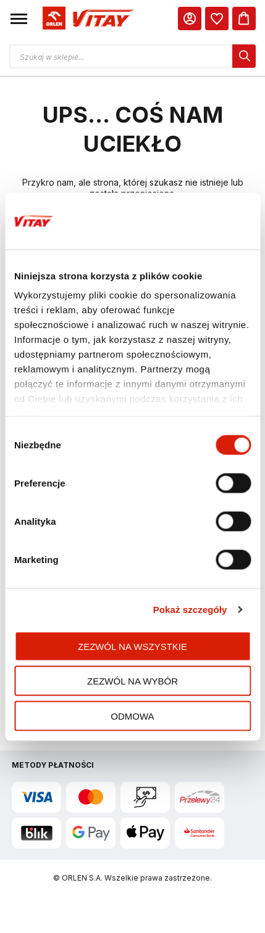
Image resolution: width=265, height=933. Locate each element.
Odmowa (132, 715)
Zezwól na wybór (132, 681)
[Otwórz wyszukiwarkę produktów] (132, 56)
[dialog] (217, 18)
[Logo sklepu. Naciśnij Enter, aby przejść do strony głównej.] (86, 18)
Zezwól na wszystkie (132, 646)
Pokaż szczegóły (190, 609)
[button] (18, 18)
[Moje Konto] (189, 18)
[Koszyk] (244, 18)
